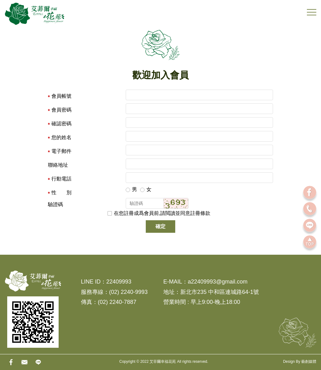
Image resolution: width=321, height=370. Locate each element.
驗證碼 (55, 204)
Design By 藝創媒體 (299, 361)
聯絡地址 (58, 165)
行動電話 (61, 178)
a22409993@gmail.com (217, 282)
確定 (160, 226)
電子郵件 (61, 151)
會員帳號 (61, 96)
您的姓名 (61, 137)
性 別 (61, 192)
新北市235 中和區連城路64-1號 (219, 292)
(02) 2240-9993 (128, 292)
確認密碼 (61, 123)
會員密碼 (61, 109)
